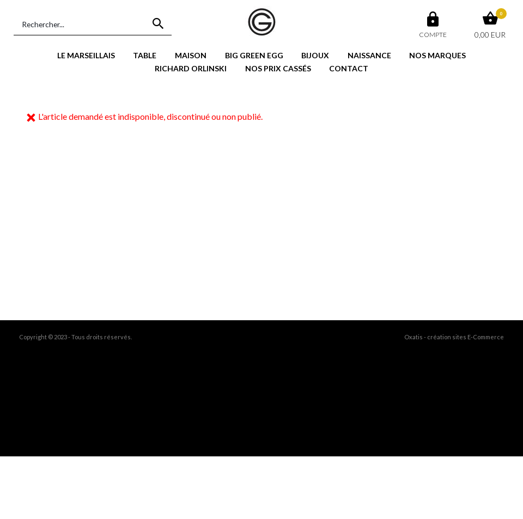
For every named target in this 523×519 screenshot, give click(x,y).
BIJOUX (315, 55)
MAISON (190, 55)
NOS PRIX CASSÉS (278, 68)
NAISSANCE (369, 55)
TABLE (144, 55)
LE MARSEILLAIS (86, 55)
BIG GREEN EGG (254, 55)
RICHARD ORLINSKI (191, 68)
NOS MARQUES (437, 55)
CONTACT (348, 68)
